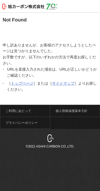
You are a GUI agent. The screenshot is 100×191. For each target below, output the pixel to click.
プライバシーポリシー (22, 123)
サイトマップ (63, 83)
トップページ (22, 83)
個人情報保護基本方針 (71, 111)
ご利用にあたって (18, 111)
